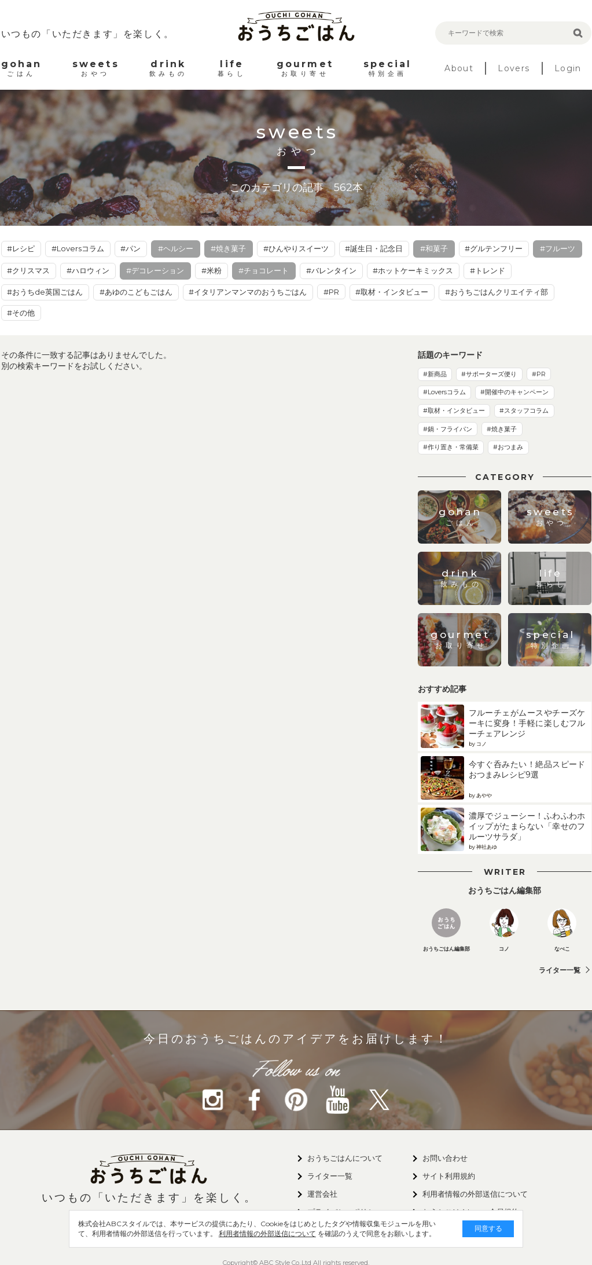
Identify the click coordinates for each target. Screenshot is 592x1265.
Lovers (514, 68)
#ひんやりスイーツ (296, 248)
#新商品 (435, 374)
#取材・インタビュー (391, 291)
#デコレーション (155, 270)
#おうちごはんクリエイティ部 (496, 291)
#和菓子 (434, 248)
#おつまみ (508, 447)
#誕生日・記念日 (374, 248)
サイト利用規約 (448, 1175)
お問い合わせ (445, 1158)
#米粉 (211, 270)
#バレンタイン (331, 270)
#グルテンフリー (494, 248)
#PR (331, 291)
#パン (130, 248)
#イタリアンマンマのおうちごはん (248, 291)
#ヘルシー (175, 248)
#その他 (21, 312)
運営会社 (322, 1193)
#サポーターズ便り (489, 374)
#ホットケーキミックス (413, 270)
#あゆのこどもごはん (136, 291)
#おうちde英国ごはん (45, 291)
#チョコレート (263, 270)
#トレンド (487, 270)
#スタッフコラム (524, 410)
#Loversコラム (78, 248)
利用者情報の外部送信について (242, 1233)
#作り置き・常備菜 (451, 447)
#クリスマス (28, 270)
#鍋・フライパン (447, 429)
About (458, 68)
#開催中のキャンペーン (514, 392)
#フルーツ (557, 248)
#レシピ (21, 248)
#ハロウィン (88, 270)
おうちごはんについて (345, 1158)
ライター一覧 (559, 970)
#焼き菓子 (228, 248)
